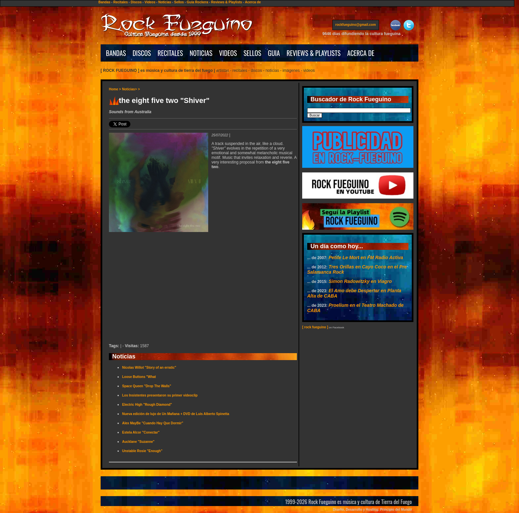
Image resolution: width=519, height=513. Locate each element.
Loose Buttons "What (139, 377)
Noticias (164, 2)
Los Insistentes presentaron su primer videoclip (160, 395)
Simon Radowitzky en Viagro (360, 281)
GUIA (274, 53)
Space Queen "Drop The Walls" (146, 386)
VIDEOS (228, 53)
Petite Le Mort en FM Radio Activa (366, 257)
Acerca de (253, 2)
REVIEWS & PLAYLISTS (314, 53)
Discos (136, 2)
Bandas (104, 2)
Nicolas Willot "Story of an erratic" (149, 367)
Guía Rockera (197, 2)
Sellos (179, 2)
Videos (150, 2)
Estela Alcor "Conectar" (141, 432)
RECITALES (170, 53)
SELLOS (252, 53)
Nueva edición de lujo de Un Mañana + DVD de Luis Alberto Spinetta (175, 414)
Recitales (120, 2)
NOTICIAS (201, 53)
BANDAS (116, 53)
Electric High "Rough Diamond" (147, 404)
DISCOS (142, 53)
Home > (115, 89)
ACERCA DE (360, 53)
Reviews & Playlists (226, 2)
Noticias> (129, 89)
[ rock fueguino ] (315, 327)
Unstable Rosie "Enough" (142, 451)
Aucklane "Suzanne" (138, 441)
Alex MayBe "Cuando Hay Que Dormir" (152, 423)
